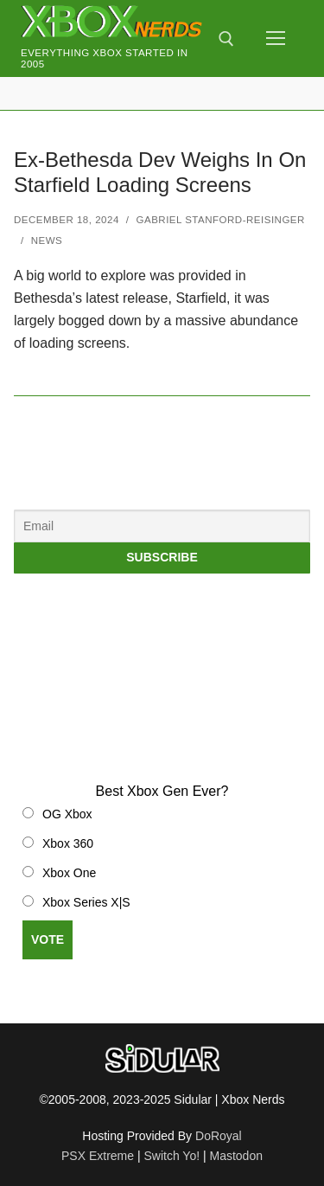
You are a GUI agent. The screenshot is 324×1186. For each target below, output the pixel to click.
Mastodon (236, 1156)
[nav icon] (275, 39)
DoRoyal (218, 1136)
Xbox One (69, 873)
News (47, 240)
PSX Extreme (97, 1156)
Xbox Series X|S (86, 902)
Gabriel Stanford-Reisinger (221, 220)
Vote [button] (47, 939)
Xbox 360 (67, 843)
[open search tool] (226, 39)
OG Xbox (67, 814)
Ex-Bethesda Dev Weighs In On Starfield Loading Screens (160, 172)
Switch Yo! (171, 1156)
